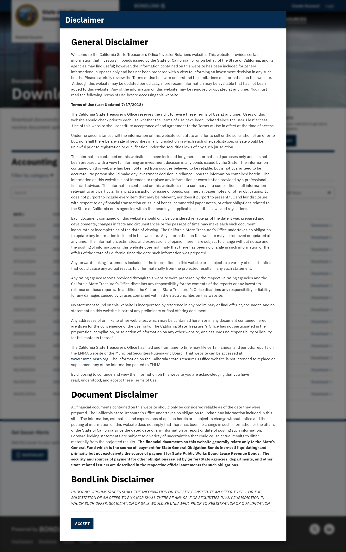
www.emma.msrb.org (89, 358)
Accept (82, 523)
